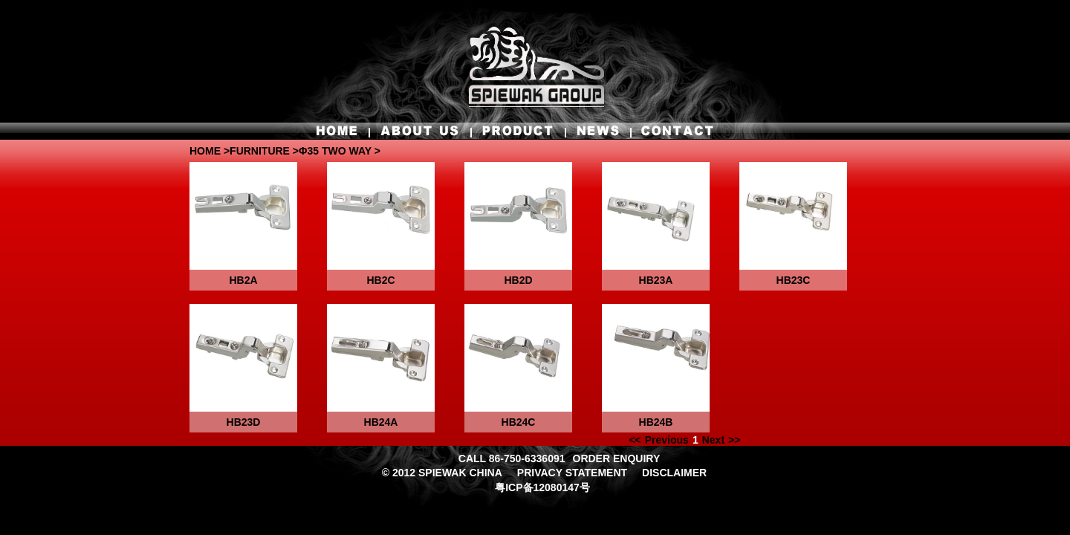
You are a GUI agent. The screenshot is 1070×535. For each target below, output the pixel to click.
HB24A (381, 422)
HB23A (656, 280)
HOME (341, 131)
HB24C (519, 422)
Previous (667, 440)
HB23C (793, 280)
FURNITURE (260, 151)
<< (635, 440)
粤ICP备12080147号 (542, 487)
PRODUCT (515, 131)
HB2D (518, 280)
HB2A (243, 280)
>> (734, 440)
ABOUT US (419, 131)
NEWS (597, 131)
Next (713, 440)
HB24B (656, 422)
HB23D (244, 422)
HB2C (380, 280)
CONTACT (673, 131)
